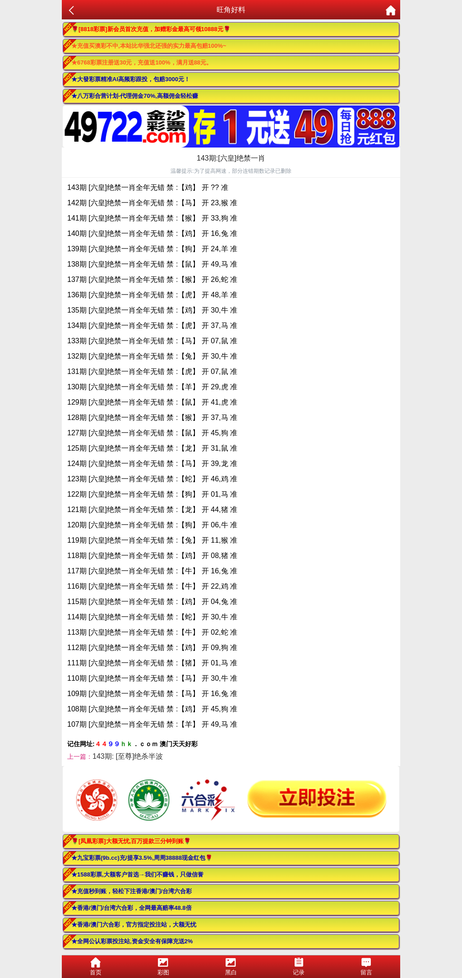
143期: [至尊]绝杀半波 (127, 756)
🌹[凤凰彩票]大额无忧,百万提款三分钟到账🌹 (131, 841)
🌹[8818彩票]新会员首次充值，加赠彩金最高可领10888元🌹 (151, 29)
